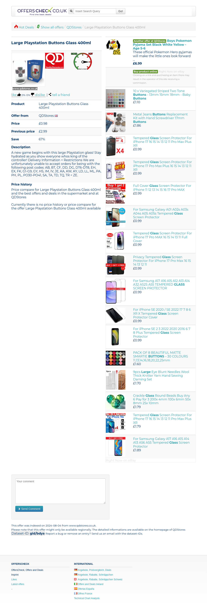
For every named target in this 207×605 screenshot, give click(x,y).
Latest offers (17, 584)
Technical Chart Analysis (87, 598)
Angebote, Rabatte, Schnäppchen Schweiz (98, 579)
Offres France (83, 593)
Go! (121, 11)
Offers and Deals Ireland (88, 584)
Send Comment (29, 508)
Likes (14, 579)
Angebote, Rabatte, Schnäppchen (93, 574)
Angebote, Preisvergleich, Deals (92, 570)
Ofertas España (84, 589)
